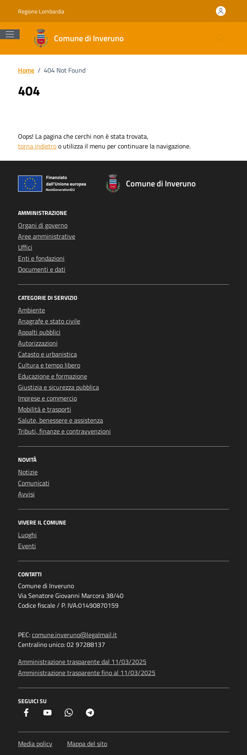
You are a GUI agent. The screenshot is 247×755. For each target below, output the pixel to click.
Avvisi (26, 494)
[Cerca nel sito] (220, 38)
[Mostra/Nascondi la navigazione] (10, 34)
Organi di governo (42, 225)
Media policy (35, 743)
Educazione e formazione (52, 376)
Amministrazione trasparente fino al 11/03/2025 (86, 673)
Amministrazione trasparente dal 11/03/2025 (82, 661)
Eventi (27, 546)
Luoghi (27, 535)
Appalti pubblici (39, 332)
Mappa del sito (87, 743)
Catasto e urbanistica (47, 354)
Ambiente (31, 310)
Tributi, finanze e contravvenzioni (64, 431)
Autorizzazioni (38, 343)
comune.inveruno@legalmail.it (74, 635)
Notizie (28, 472)
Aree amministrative (46, 236)
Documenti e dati (41, 269)
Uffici (25, 247)
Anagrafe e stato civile (49, 321)
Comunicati (33, 483)
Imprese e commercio (47, 398)
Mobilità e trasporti (44, 409)
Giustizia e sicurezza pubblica (58, 387)
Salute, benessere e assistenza (60, 420)
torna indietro (37, 146)
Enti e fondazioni (41, 258)
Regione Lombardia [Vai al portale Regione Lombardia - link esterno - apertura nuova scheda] (41, 11)
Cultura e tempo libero (49, 365)
